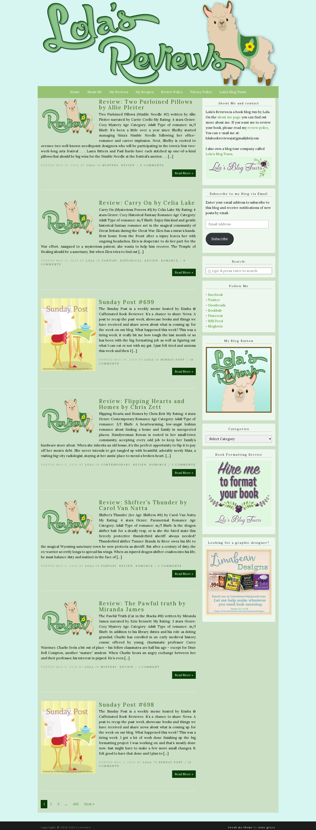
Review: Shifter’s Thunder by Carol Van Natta (143, 505)
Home (75, 92)
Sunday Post (173, 359)
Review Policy (172, 92)
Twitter (214, 300)
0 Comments (152, 165)
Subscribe (219, 238)
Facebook (215, 295)
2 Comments (183, 464)
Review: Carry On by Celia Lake (147, 202)
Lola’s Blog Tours (232, 92)
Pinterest (215, 316)
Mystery (110, 165)
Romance (169, 260)
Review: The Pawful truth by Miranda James (142, 606)
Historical (131, 260)
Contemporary (115, 464)
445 (76, 804)
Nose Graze (266, 827)
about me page (229, 117)
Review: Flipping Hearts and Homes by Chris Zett (142, 404)
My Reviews (118, 92)
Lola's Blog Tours (219, 154)
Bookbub (215, 310)
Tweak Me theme (240, 827)
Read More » (184, 173)
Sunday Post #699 (127, 302)
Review (128, 165)
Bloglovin (215, 326)
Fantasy (109, 260)
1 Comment (149, 666)
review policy (257, 128)
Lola (90, 165)
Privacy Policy (201, 92)
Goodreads (216, 305)
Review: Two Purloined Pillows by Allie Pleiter (146, 104)
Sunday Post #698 (126, 704)
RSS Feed (215, 321)
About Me (94, 92)
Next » (89, 804)
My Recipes (145, 92)
